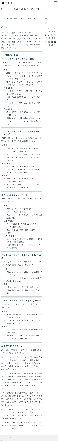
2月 (10, 18)
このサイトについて (7, 437)
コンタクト (5, 439)
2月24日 (15, 18)
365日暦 (4, 18)
